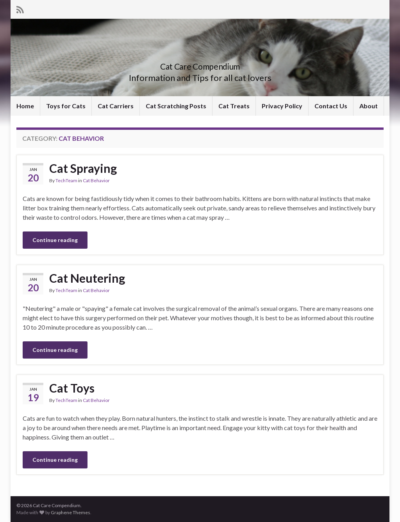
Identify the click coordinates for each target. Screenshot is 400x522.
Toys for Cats (66, 105)
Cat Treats (234, 105)
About (368, 105)
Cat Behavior (96, 180)
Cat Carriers (116, 105)
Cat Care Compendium (200, 64)
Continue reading (55, 240)
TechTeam (66, 180)
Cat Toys (72, 388)
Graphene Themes (70, 512)
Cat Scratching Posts (176, 105)
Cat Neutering (87, 278)
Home (25, 105)
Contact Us (330, 105)
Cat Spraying (83, 168)
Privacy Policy (282, 105)
